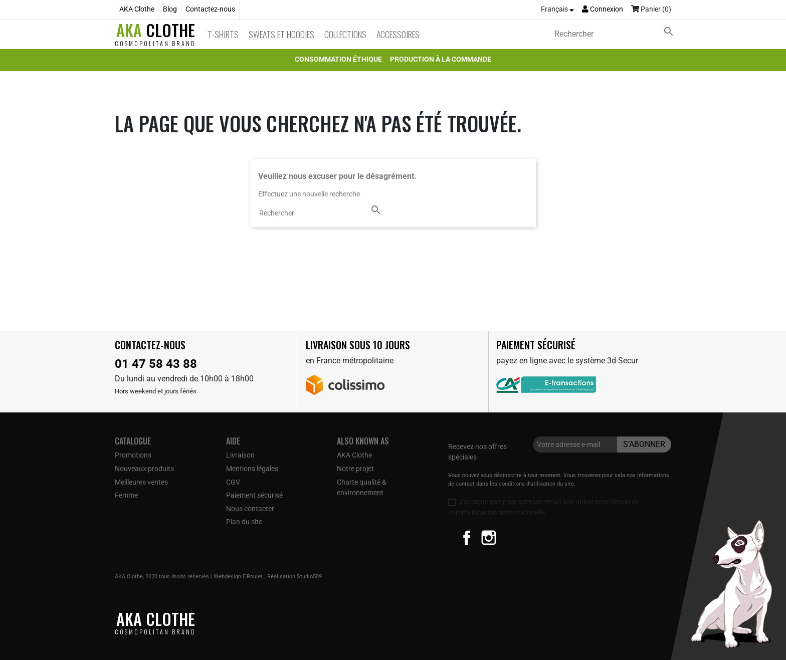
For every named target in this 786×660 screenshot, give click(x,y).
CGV (233, 482)
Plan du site (244, 522)
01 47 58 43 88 (156, 364)
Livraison (240, 455)
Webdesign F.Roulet (238, 576)
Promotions (133, 455)
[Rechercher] (616, 34)
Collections (345, 34)
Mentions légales (252, 469)
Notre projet (355, 469)
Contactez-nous (210, 9)
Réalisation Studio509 (294, 576)
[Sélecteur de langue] (557, 9)
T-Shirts (223, 34)
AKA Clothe (136, 9)
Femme (126, 495)
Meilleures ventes (141, 482)
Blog (170, 9)
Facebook (467, 538)
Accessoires (398, 34)
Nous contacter (250, 509)
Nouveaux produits (144, 469)
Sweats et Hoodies (281, 34)
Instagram (489, 538)
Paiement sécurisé (254, 495)
